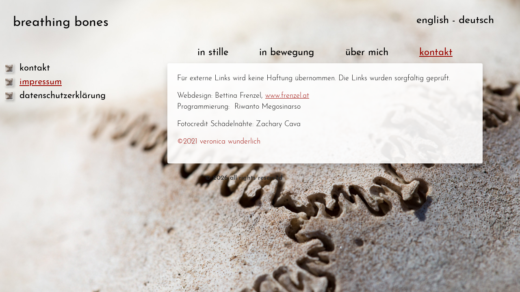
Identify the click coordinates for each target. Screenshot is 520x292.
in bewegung (286, 53)
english (432, 20)
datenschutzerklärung (63, 96)
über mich (366, 53)
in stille (212, 53)
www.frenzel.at (287, 96)
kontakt (35, 68)
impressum (41, 82)
